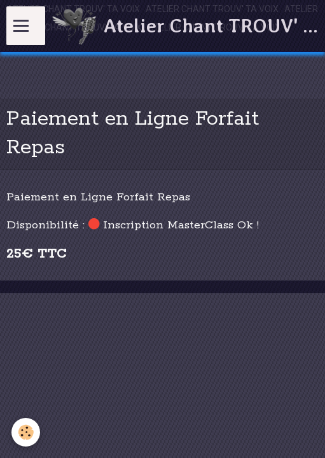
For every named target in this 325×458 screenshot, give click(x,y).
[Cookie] (25, 432)
